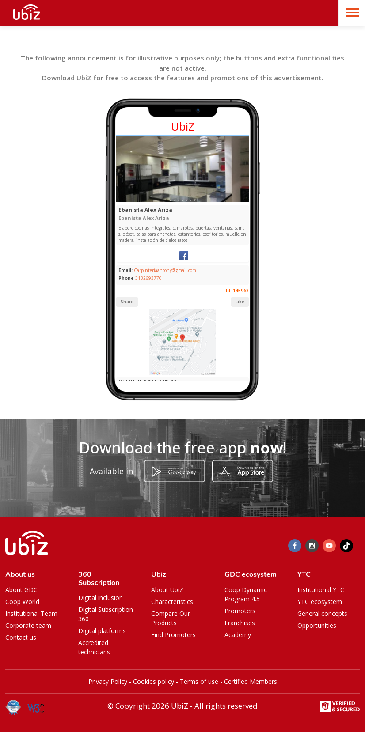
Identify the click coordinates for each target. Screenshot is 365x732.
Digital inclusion (100, 597)
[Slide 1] (170, 200)
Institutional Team (31, 613)
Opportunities (316, 625)
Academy (237, 634)
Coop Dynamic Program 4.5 (245, 594)
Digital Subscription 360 (105, 614)
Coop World (22, 601)
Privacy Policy (107, 681)
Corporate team (28, 625)
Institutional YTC (320, 589)
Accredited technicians (94, 647)
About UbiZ (167, 589)
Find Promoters (173, 634)
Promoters (239, 611)
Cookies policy (153, 681)
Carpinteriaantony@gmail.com (164, 270)
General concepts (322, 613)
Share (127, 301)
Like (240, 301)
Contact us (20, 637)
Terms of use (199, 681)
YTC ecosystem (319, 601)
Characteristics (172, 601)
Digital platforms (102, 630)
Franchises (239, 623)
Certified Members (250, 681)
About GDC (21, 589)
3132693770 (148, 278)
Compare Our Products (170, 618)
